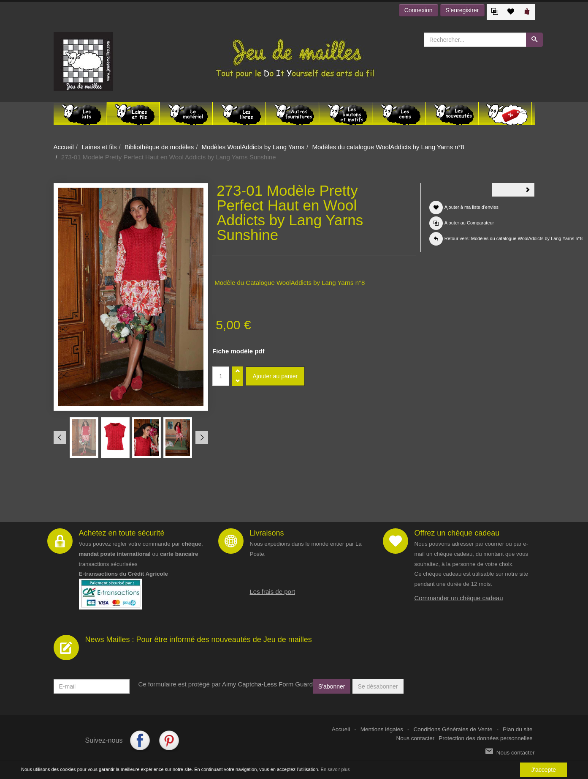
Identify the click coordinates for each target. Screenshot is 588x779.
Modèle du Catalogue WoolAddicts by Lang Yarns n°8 (289, 282)
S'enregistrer (462, 10)
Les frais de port (272, 591)
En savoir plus (335, 769)
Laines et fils (99, 146)
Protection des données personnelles (485, 738)
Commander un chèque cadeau (459, 597)
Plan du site (518, 729)
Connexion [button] (418, 10)
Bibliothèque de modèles (159, 146)
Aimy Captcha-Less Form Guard (267, 684)
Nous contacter (415, 738)
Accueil (64, 146)
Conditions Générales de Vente (453, 729)
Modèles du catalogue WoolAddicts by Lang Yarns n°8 (388, 146)
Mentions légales (381, 729)
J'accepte (543, 769)
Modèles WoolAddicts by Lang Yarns (253, 146)
